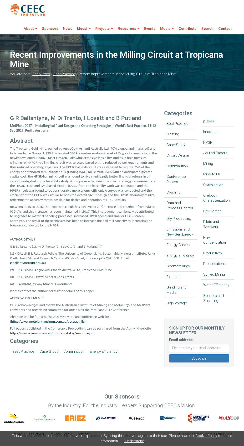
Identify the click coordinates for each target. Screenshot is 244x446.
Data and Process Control (180, 205)
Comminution (74, 351)
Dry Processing (179, 218)
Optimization (213, 185)
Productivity (212, 253)
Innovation (211, 132)
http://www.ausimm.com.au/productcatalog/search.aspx (51, 333)
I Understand (134, 441)
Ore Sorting (212, 211)
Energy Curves (178, 245)
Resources (41, 74)
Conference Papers (176, 179)
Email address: (181, 340)
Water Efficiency (216, 285)
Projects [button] (104, 28)
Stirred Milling (214, 274)
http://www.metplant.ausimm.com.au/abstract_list (48, 321)
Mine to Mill (212, 174)
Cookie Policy (206, 436)
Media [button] (167, 28)
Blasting (173, 134)
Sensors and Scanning (213, 298)
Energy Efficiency (103, 351)
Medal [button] (84, 28)
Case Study (49, 351)
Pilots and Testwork (211, 224)
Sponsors (50, 28)
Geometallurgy (178, 266)
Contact (225, 28)
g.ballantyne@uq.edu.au (28, 263)
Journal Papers (215, 153)
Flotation (173, 277)
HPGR (207, 142)
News (67, 28)
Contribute (187, 28)
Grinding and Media (177, 289)
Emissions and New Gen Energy (180, 231)
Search (207, 28)
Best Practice (64, 74)
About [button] (30, 28)
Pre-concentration (214, 240)
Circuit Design (178, 155)
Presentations (214, 264)
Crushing (174, 192)
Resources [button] (128, 28)
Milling (208, 164)
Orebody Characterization (216, 198)
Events (149, 28)
